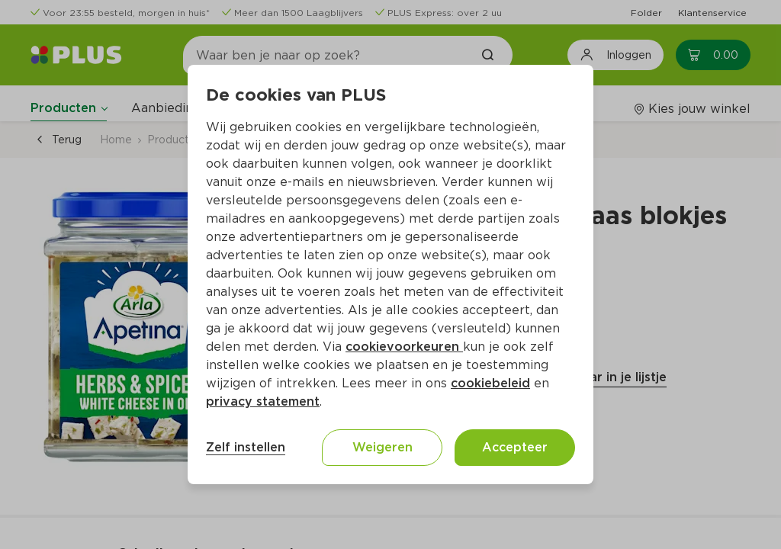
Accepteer (515, 447)
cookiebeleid (490, 383)
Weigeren (382, 447)
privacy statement (263, 401)
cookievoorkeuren (404, 346)
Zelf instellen (245, 447)
